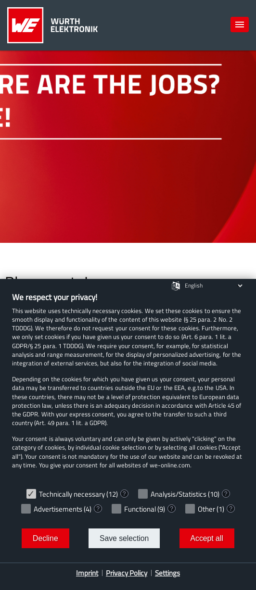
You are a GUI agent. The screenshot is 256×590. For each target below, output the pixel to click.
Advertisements (58, 509)
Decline (45, 538)
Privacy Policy (126, 573)
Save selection (124, 538)
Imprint (87, 573)
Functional (140, 509)
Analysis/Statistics (178, 494)
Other (206, 509)
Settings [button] (167, 573)
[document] (128, 387)
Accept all (207, 538)
